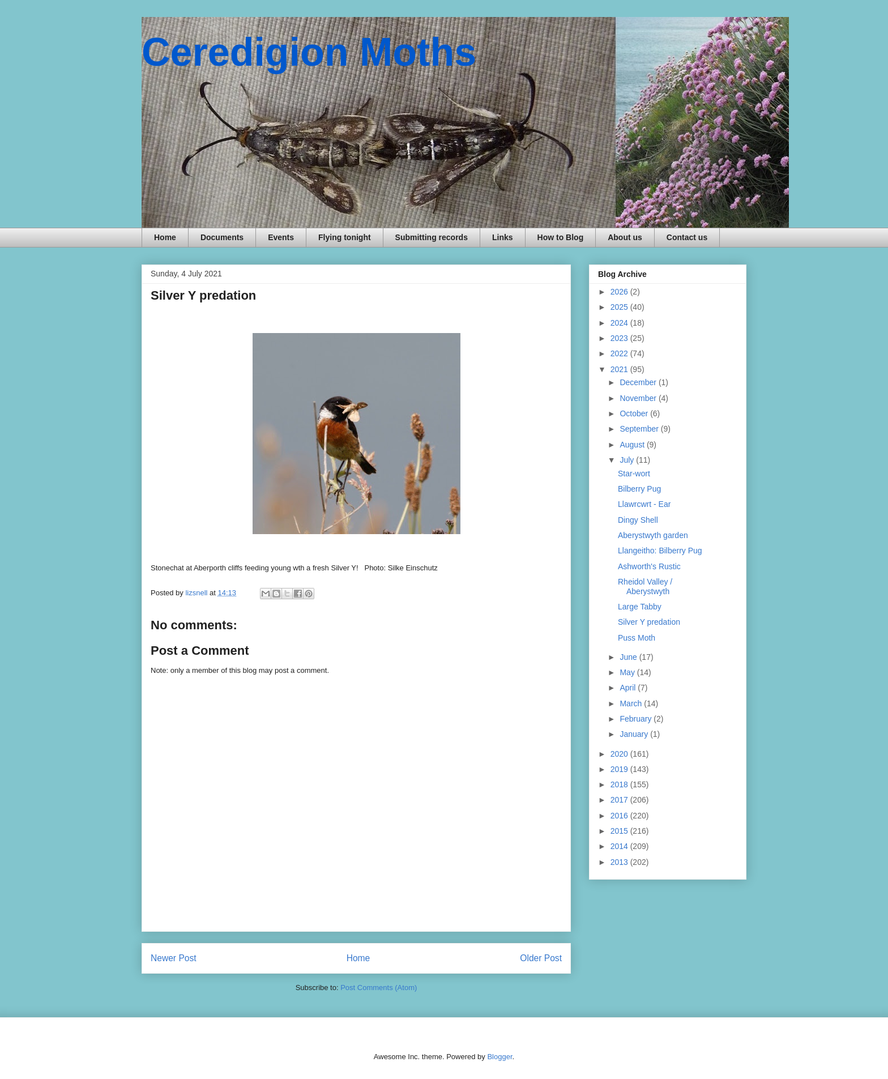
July (628, 459)
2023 (620, 338)
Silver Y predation (649, 621)
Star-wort (634, 473)
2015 (620, 830)
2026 (620, 291)
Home (165, 237)
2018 (620, 784)
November (639, 398)
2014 (620, 846)
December (639, 382)
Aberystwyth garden (653, 535)
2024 (620, 322)
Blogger (499, 1056)
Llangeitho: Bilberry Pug (660, 550)
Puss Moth (636, 637)
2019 (620, 769)
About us (625, 237)
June (629, 657)
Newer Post (174, 958)
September (640, 428)
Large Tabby (639, 606)
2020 (620, 753)
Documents (222, 237)
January (635, 734)
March (632, 703)
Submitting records (431, 237)
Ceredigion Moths (309, 52)
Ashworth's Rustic (649, 566)
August (633, 444)
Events (281, 237)
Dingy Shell (638, 519)
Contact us (687, 237)
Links (502, 237)
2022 (620, 353)
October (635, 413)
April (629, 687)
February (637, 718)
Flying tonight (344, 237)
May (628, 672)
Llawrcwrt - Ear (644, 504)
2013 (620, 862)
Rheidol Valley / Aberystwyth (645, 586)
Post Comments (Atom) (378, 987)
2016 (620, 815)
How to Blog (560, 237)
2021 (620, 369)
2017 (620, 799)
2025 (620, 307)
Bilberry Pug (639, 488)
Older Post (541, 958)
